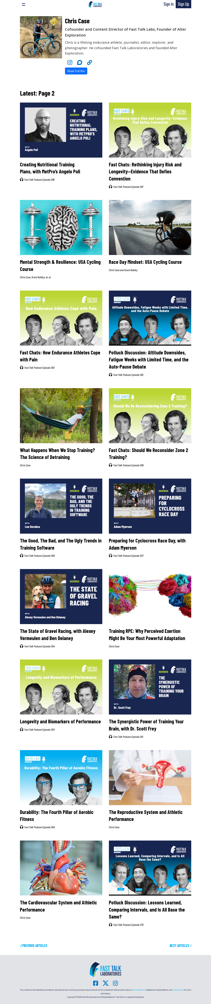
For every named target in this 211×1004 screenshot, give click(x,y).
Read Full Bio (76, 71)
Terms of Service (139, 989)
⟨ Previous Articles (33, 945)
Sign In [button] (169, 4)
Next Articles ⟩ (180, 945)
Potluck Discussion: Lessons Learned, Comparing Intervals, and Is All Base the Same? (147, 909)
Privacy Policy (178, 989)
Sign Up (183, 4)
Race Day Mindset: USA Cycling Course (145, 262)
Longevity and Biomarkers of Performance (60, 721)
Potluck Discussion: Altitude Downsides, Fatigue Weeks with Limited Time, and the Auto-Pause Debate (148, 359)
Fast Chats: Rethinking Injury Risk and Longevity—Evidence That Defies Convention (145, 171)
